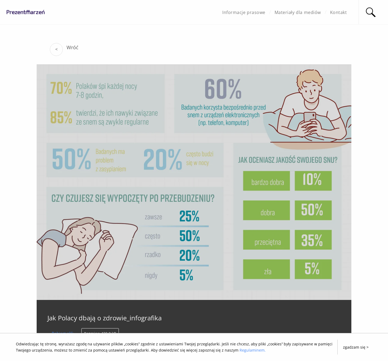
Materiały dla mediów (298, 12)
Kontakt (338, 12)
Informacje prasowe (243, 12)
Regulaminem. (253, 350)
